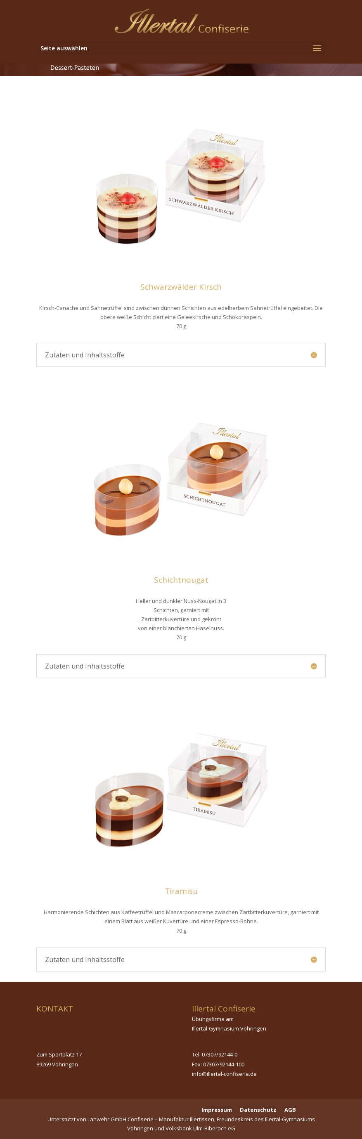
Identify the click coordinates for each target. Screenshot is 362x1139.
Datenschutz (258, 1109)
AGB (290, 1109)
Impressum (216, 1109)
